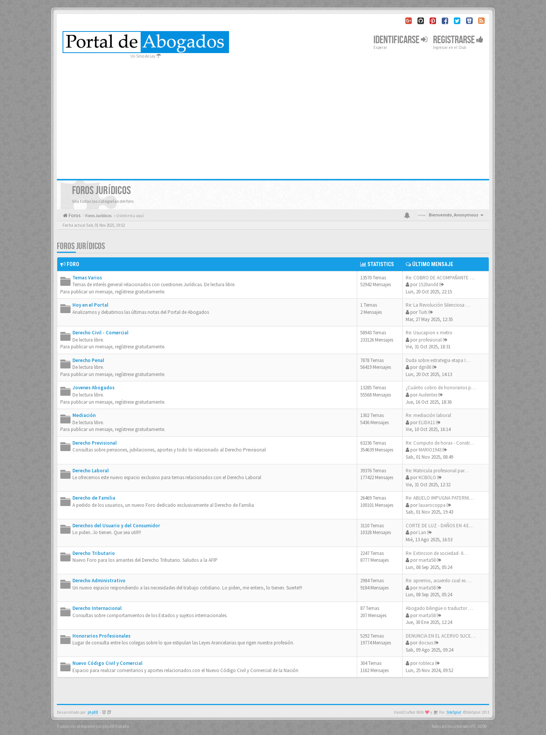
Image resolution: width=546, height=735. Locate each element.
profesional (430, 340)
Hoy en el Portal (90, 305)
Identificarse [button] (400, 40)
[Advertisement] (273, 116)
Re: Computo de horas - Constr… (440, 443)
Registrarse (458, 40)
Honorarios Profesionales (101, 636)
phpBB (93, 712)
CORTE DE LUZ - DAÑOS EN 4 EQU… (443, 525)
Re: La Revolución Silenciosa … (438, 305)
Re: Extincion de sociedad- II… (437, 553)
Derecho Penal (88, 360)
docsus (426, 642)
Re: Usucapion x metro (429, 332)
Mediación (84, 415)
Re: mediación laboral (428, 415)
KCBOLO (427, 477)
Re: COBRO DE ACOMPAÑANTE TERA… (446, 277)
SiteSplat (454, 712)
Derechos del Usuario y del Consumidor (116, 525)
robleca (426, 663)
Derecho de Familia (93, 498)
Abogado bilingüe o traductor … (439, 608)
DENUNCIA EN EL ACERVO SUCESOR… (445, 636)
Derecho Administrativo (99, 580)
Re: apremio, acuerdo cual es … (439, 580)
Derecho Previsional (94, 443)
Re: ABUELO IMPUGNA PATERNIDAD (442, 498)
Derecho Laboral (90, 470)
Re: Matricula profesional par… (437, 470)
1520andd (428, 284)
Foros (73, 215)
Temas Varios (87, 277)
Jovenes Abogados (93, 387)
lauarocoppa (432, 505)
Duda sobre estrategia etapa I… (438, 360)
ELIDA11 (427, 422)
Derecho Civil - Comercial (100, 332)
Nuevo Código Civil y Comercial (107, 663)
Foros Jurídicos (81, 246)
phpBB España (115, 726)
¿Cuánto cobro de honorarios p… (441, 387)
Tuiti (423, 312)
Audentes (428, 395)
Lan (422, 532)
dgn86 (425, 367)
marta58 (427, 560)
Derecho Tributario (93, 553)
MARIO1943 (430, 450)
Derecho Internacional (97, 608)
